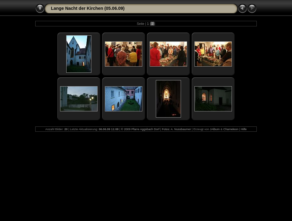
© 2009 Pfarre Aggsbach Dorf (140, 129)
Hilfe (244, 129)
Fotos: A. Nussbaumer (176, 129)
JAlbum (215, 129)
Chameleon (230, 129)
